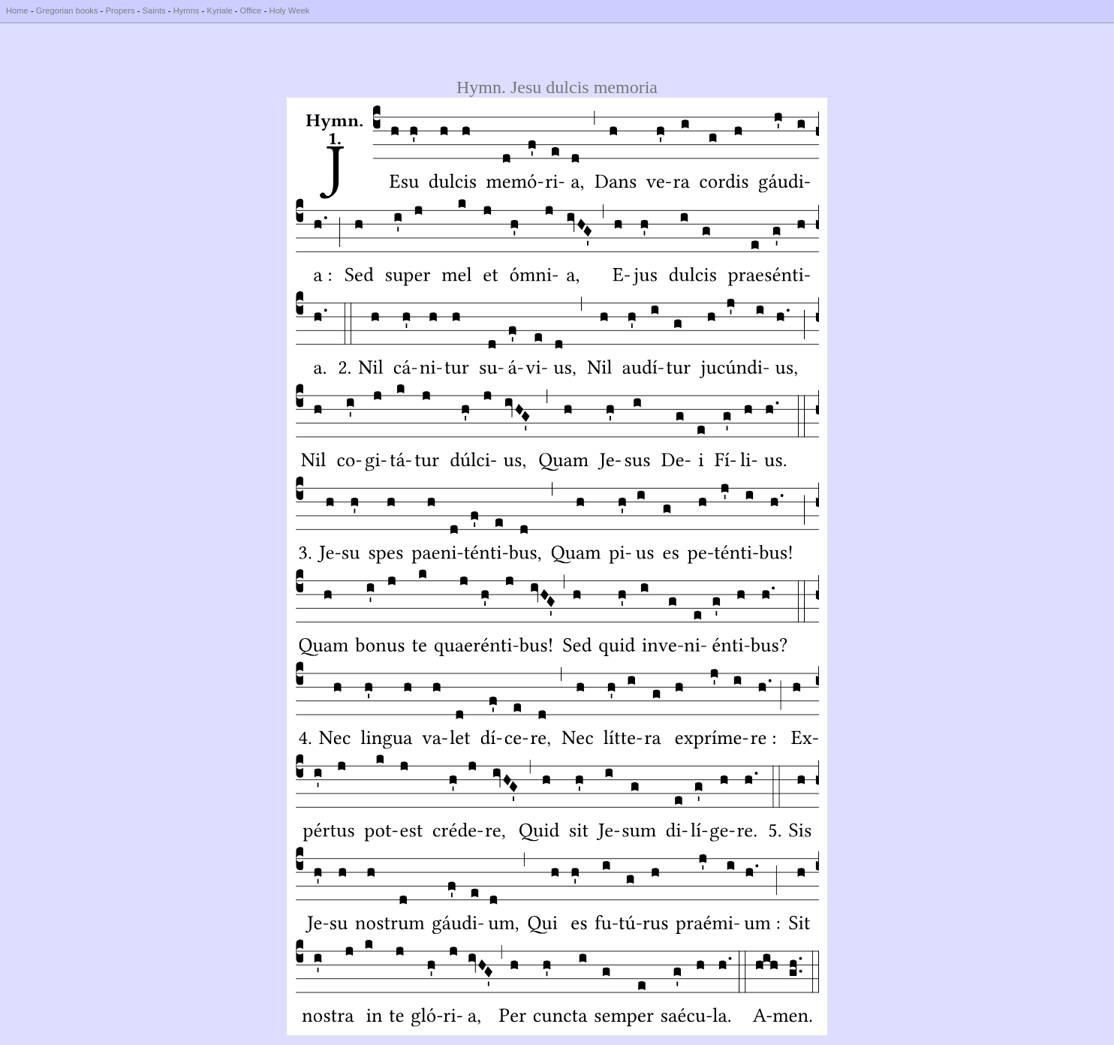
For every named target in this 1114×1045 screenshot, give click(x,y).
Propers (119, 10)
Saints (154, 10)
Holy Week (289, 10)
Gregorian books (67, 10)
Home (17, 10)
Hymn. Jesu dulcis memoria (557, 87)
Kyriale (219, 10)
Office (251, 10)
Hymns (186, 10)
